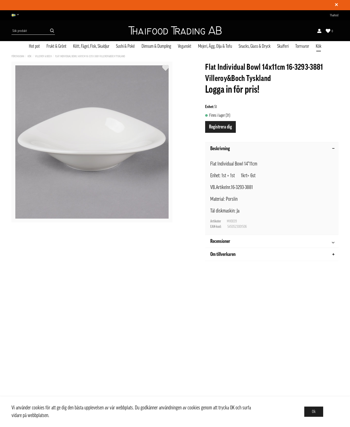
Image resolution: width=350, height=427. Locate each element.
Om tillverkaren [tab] (272, 254)
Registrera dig (220, 126)
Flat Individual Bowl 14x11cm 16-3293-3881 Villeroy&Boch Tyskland (90, 56)
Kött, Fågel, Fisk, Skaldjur (91, 46)
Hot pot (34, 46)
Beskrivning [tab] (272, 148)
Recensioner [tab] (272, 242)
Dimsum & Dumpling (156, 46)
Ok (314, 412)
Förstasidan (17, 56)
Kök (318, 46)
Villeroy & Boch (43, 56)
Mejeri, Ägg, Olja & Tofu (215, 46)
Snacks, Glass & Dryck (255, 46)
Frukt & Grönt (56, 46)
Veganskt (184, 46)
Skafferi (283, 46)
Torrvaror (302, 46)
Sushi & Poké (125, 46)
